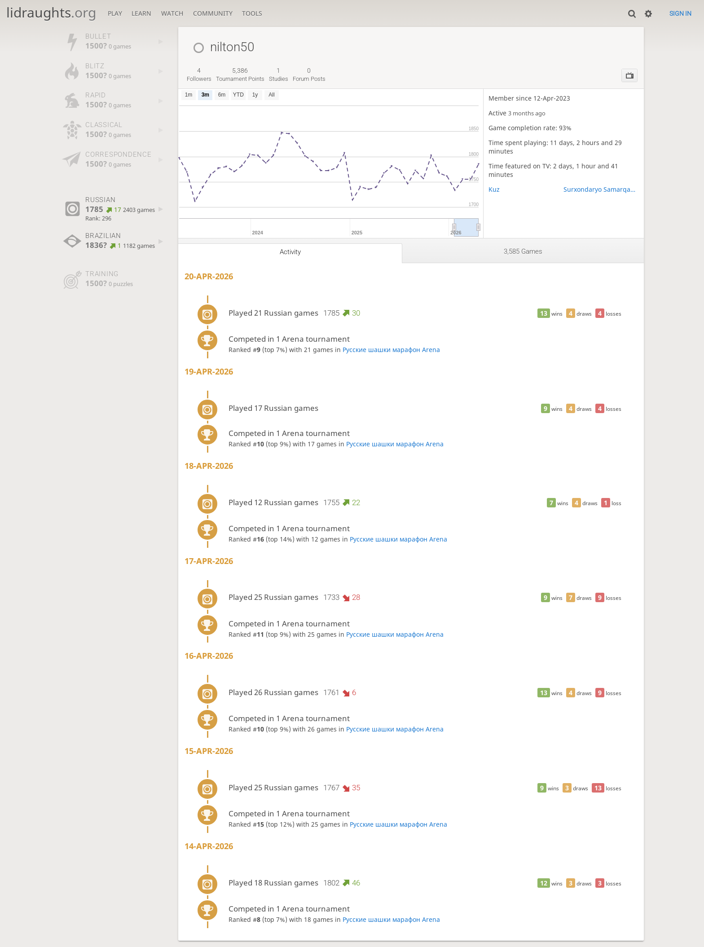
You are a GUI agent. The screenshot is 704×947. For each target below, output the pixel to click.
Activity (290, 252)
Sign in (680, 13)
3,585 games (523, 251)
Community (213, 13)
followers (199, 74)
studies (278, 74)
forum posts (309, 74)
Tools (252, 13)
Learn (141, 13)
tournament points (240, 74)
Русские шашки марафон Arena (391, 349)
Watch (172, 13)
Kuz (494, 189)
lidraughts (51, 12)
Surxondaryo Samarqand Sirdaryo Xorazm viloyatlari (600, 189)
